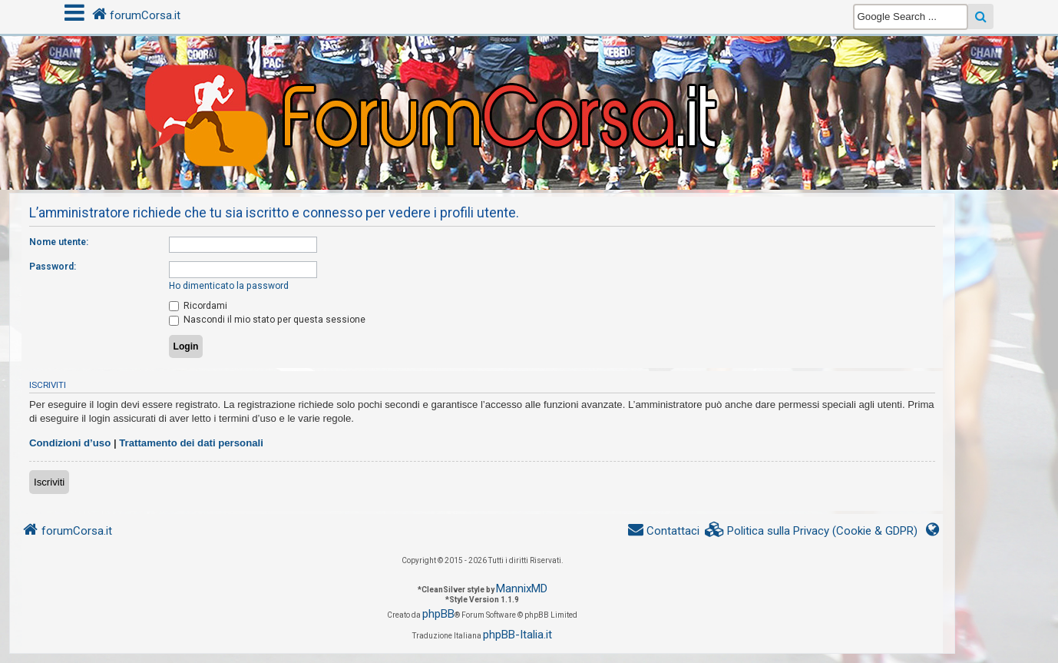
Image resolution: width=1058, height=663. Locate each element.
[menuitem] (811, 531)
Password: (52, 266)
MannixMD (521, 588)
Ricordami (198, 305)
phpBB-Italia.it (517, 634)
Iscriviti (49, 482)
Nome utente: (58, 242)
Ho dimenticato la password (229, 285)
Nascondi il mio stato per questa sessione (267, 319)
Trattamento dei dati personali (191, 443)
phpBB (438, 614)
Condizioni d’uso (70, 443)
